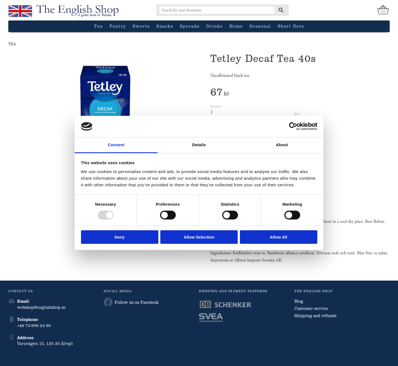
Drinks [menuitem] (214, 26)
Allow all (278, 237)
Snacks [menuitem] (164, 26)
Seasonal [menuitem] (260, 26)
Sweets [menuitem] (141, 26)
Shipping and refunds (315, 315)
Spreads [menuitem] (190, 26)
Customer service (311, 308)
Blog (298, 301)
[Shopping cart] (383, 10)
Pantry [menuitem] (117, 26)
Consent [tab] (116, 144)
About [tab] (282, 144)
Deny (119, 237)
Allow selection (199, 237)
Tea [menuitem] (98, 26)
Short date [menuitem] (291, 26)
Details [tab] (199, 144)
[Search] (281, 10)
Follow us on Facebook (131, 302)
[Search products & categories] (216, 10)
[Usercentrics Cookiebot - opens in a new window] (293, 126)
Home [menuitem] (236, 26)
